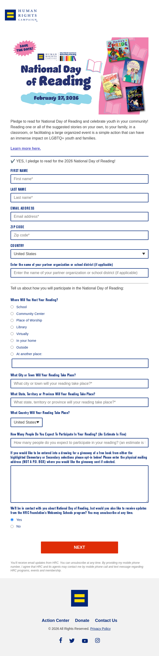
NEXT (79, 547)
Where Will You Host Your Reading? (34, 300)
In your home (26, 340)
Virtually (22, 334)
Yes (19, 520)
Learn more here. (26, 148)
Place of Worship (29, 320)
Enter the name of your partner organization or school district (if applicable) (62, 265)
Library (21, 327)
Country (17, 246)
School (21, 307)
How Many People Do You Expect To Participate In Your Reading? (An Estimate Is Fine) (68, 434)
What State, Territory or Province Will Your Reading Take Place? (53, 394)
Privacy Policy (100, 629)
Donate (82, 620)
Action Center (55, 620)
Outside (22, 347)
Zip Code (17, 227)
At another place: (29, 354)
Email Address (22, 208)
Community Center (30, 314)
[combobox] (79, 254)
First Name (19, 171)
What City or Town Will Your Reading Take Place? (43, 375)
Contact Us (106, 620)
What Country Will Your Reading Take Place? (40, 413)
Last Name (18, 190)
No (18, 526)
